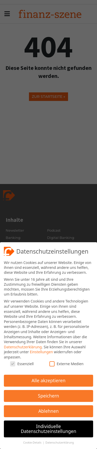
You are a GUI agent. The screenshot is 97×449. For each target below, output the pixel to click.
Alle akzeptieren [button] (48, 380)
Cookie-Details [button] (32, 442)
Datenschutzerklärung (23, 346)
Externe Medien (66, 363)
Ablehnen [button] (48, 410)
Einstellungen (41, 351)
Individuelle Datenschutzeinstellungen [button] (48, 428)
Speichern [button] (48, 395)
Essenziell (22, 363)
